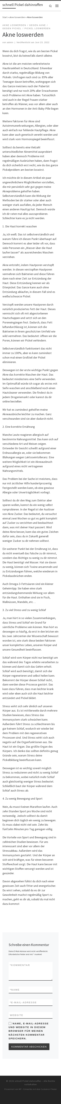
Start (4, 17)
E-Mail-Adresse (23, 1002)
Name (15, 990)
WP (20, 1089)
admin (10, 42)
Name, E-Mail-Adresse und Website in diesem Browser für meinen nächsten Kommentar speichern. (29, 1031)
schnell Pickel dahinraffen (28, 1081)
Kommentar (20, 965)
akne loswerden (17, 17)
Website (16, 1015)
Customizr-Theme (49, 1089)
